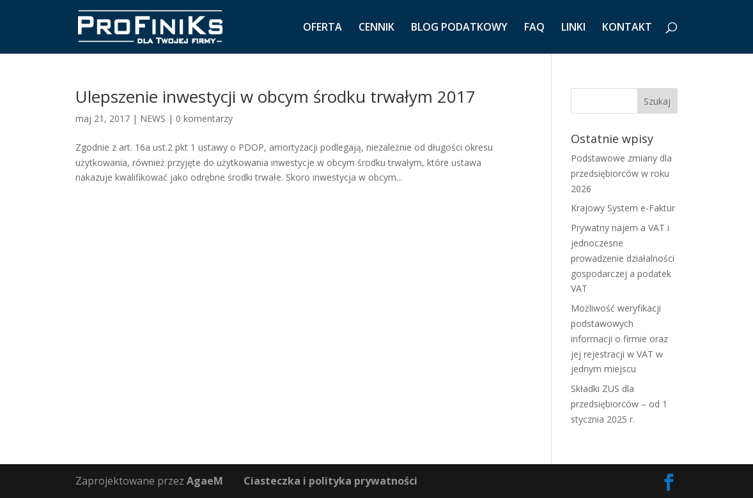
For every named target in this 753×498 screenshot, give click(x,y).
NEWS (153, 118)
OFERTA (322, 28)
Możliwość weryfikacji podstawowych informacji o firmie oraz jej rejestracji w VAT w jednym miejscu (619, 338)
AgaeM (205, 481)
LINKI (573, 28)
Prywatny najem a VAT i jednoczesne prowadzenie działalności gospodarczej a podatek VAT (622, 258)
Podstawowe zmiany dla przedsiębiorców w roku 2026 (621, 173)
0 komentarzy (204, 118)
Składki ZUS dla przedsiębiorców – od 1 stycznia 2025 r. (619, 403)
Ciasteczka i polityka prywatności (330, 481)
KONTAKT (627, 28)
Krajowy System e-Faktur (623, 208)
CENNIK (376, 28)
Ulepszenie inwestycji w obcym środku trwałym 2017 (275, 96)
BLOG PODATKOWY (459, 28)
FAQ (534, 28)
